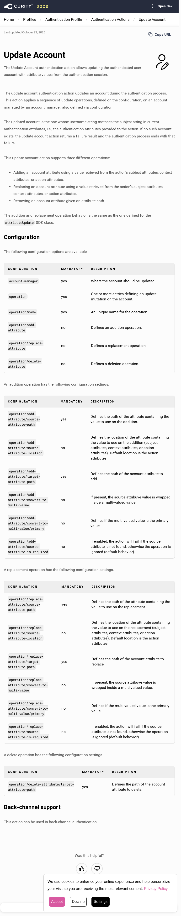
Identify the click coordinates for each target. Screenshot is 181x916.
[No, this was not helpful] (97, 868)
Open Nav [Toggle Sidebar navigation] (161, 6)
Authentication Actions (110, 19)
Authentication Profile (63, 19)
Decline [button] (78, 905)
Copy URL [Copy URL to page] (159, 34)
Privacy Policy (156, 892)
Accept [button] (57, 905)
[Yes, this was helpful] (81, 868)
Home (9, 19)
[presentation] (26, 6)
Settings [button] (100, 905)
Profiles (29, 19)
